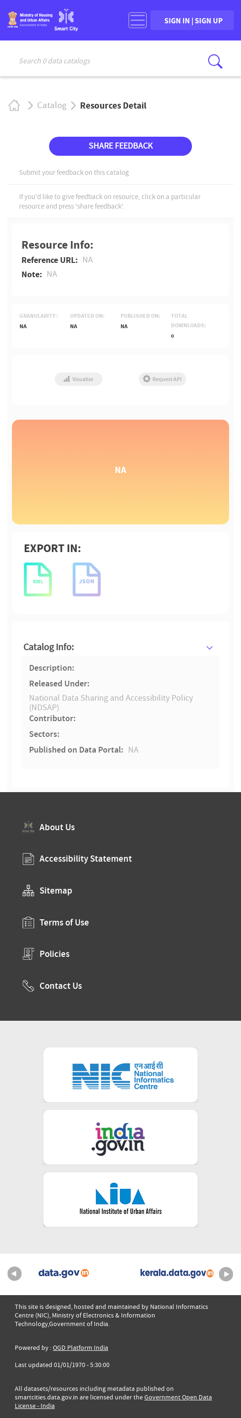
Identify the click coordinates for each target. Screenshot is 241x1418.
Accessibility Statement (77, 859)
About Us (48, 827)
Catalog (52, 105)
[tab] (120, 647)
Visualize (78, 379)
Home (14, 105)
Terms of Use (55, 922)
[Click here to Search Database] (215, 61)
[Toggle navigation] (138, 20)
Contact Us (52, 986)
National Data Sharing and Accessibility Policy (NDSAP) (111, 703)
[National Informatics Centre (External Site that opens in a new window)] (120, 1075)
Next (226, 1274)
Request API (162, 379)
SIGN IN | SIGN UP (193, 20)
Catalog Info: (48, 647)
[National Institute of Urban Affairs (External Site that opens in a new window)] (120, 1199)
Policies (46, 954)
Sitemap (47, 890)
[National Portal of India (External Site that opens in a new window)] (120, 1137)
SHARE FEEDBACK (120, 146)
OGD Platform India (80, 1347)
